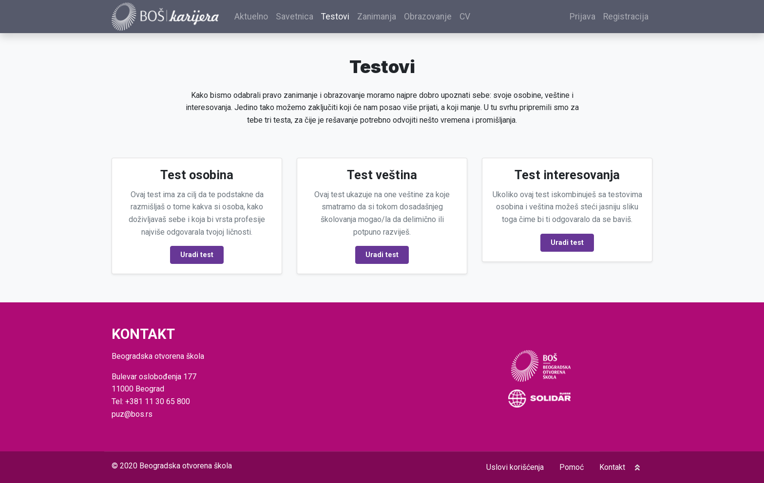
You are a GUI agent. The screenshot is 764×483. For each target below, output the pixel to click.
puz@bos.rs (132, 414)
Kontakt (612, 467)
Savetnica (294, 16)
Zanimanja (376, 16)
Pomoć (571, 467)
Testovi (335, 16)
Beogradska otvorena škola (185, 465)
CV (464, 16)
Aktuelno (251, 16)
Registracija (626, 16)
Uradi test (196, 255)
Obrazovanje (428, 16)
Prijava (582, 16)
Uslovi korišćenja (515, 467)
